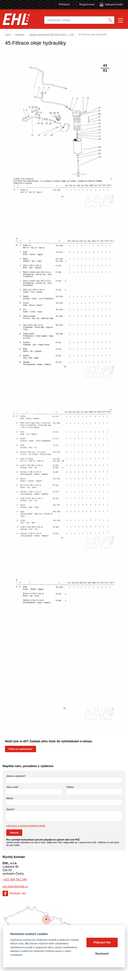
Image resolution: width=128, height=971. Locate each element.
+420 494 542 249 (15, 879)
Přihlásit (64, 4)
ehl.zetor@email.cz (15, 886)
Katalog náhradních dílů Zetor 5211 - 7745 (51, 34)
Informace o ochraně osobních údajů (25, 825)
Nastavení (102, 953)
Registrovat (87, 4)
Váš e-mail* (12, 787)
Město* (10, 798)
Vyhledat (110, 20)
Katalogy (19, 34)
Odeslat (14, 832)
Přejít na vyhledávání (20, 749)
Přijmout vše (102, 942)
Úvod (7, 34)
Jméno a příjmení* (16, 776)
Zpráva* (10, 809)
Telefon (70, 787)
